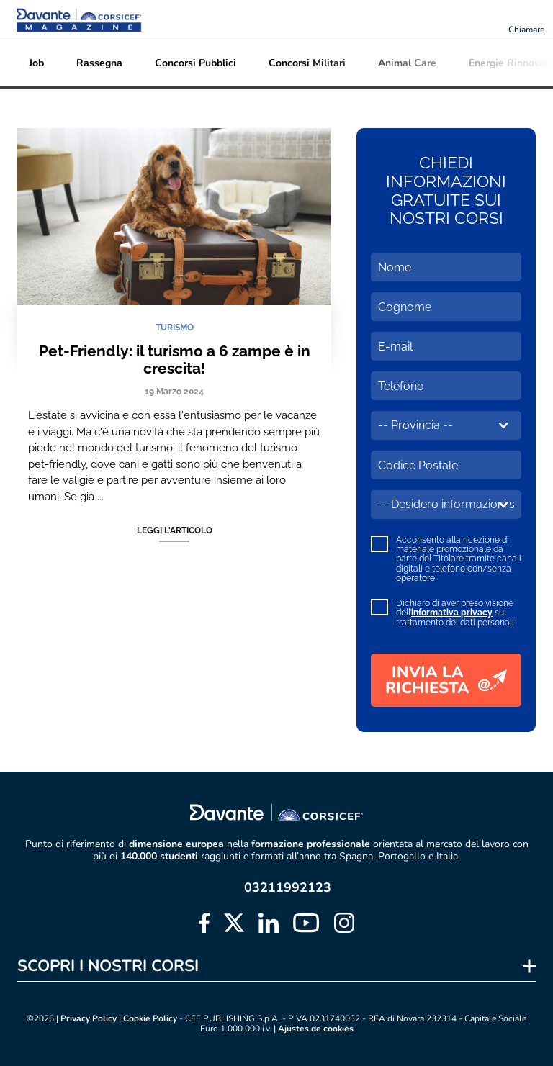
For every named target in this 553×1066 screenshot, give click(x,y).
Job (36, 63)
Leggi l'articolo (174, 530)
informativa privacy (452, 612)
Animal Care (407, 63)
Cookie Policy (150, 1018)
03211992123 (287, 887)
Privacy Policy (88, 1018)
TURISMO (175, 327)
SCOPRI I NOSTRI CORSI (108, 966)
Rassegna (99, 63)
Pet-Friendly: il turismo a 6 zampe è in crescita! (174, 359)
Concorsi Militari (307, 63)
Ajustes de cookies (316, 1029)
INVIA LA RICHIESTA (446, 680)
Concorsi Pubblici (195, 63)
